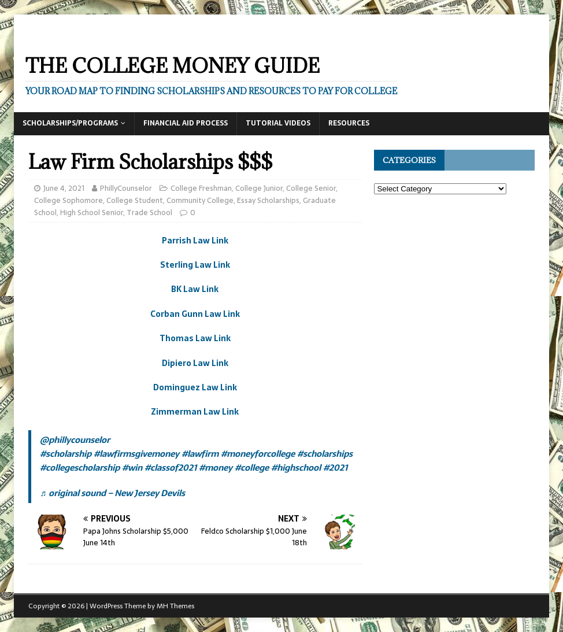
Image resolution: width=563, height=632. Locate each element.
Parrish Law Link (195, 240)
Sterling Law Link (195, 264)
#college (252, 467)
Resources (348, 123)
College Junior (259, 188)
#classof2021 (171, 467)
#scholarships (325, 453)
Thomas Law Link (195, 338)
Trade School (149, 212)
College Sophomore (68, 200)
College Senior (311, 188)
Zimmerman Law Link (195, 411)
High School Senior (91, 212)
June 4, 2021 (63, 188)
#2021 (335, 467)
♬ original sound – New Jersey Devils (112, 493)
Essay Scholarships (268, 200)
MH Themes (175, 606)
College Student (134, 200)
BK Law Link (194, 289)
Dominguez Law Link (195, 387)
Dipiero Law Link (195, 363)
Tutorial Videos (278, 123)
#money (215, 467)
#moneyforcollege (258, 453)
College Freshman (201, 188)
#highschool (296, 467)
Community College (200, 200)
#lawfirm (200, 453)
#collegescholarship (80, 467)
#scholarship (65, 453)
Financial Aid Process (185, 123)
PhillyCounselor (126, 188)
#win (132, 467)
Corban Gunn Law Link (195, 314)
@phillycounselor (75, 440)
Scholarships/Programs (70, 123)
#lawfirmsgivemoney (136, 453)
